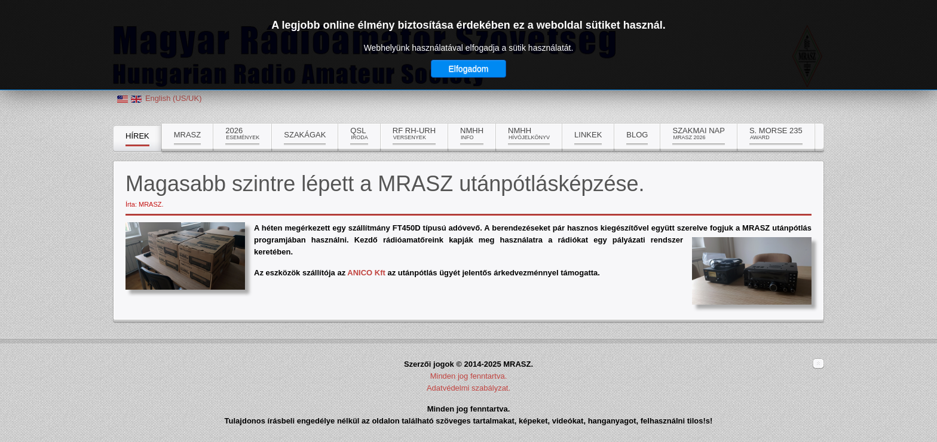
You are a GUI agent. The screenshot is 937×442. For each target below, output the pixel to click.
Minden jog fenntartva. (468, 376)
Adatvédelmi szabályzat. (468, 387)
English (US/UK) (173, 98)
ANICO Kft (366, 272)
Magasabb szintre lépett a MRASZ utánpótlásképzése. (384, 183)
